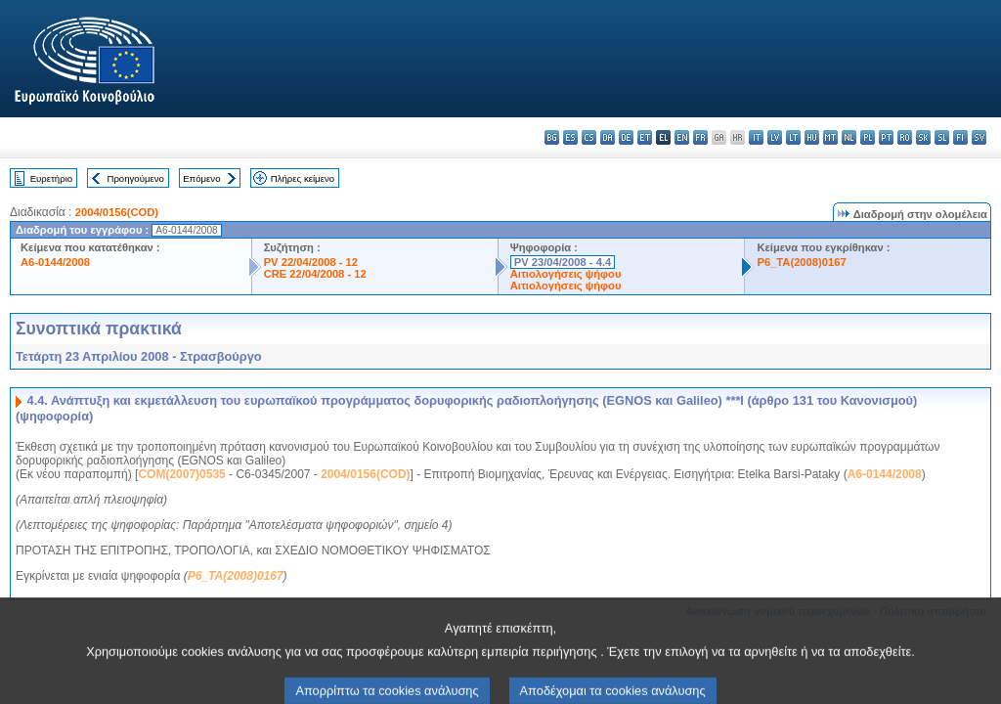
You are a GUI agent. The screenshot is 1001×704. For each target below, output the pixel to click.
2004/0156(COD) (116, 212)
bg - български (551, 137)
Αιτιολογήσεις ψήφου (566, 274)
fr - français (700, 137)
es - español (570, 137)
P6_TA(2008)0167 (801, 262)
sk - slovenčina (923, 137)
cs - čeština (589, 137)
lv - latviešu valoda (774, 137)
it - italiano (756, 137)
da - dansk (607, 137)
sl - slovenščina (942, 137)
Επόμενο (201, 178)
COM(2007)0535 (181, 474)
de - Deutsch (626, 137)
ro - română (904, 137)
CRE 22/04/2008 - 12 (315, 274)
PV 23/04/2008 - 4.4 (563, 262)
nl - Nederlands (849, 137)
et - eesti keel (644, 137)
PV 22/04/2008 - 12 (311, 262)
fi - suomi (960, 137)
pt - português (886, 137)
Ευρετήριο (51, 178)
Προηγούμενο (135, 178)
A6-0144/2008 (55, 262)
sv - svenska (979, 137)
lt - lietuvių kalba (793, 137)
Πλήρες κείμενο (302, 178)
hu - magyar (812, 137)
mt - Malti (830, 137)
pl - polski (867, 137)
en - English (682, 137)
